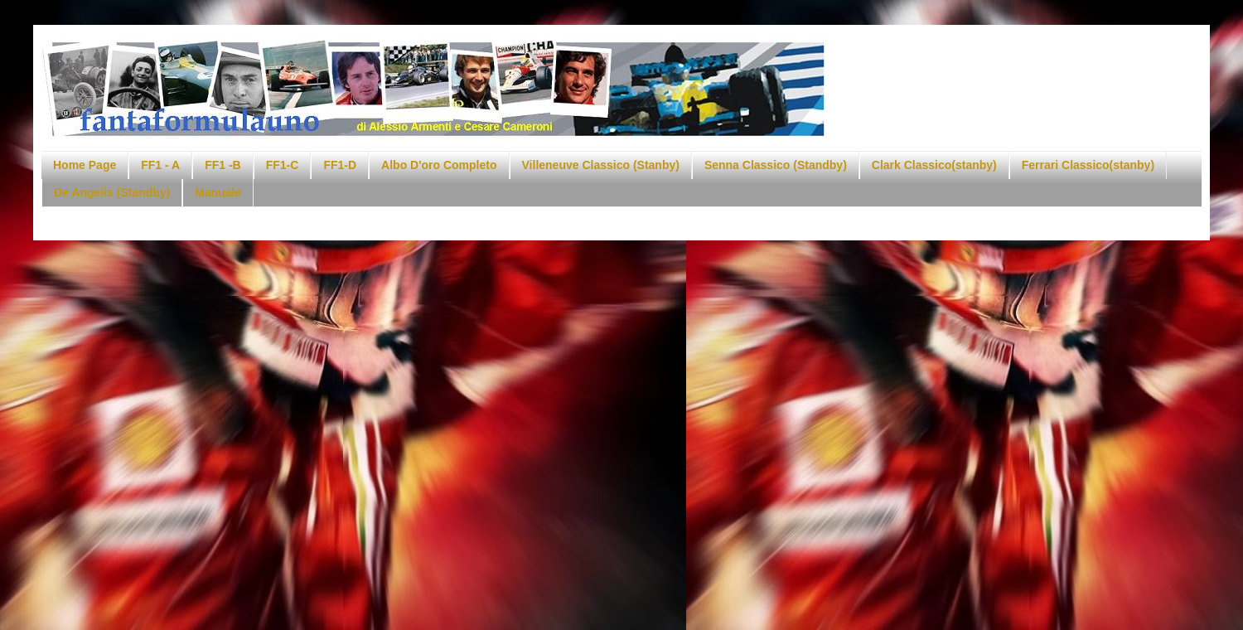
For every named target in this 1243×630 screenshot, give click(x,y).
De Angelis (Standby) (112, 192)
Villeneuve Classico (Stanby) (601, 165)
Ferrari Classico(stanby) (1088, 165)
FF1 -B (223, 165)
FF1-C (282, 165)
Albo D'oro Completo (438, 165)
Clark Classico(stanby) (934, 165)
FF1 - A (160, 165)
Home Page (84, 165)
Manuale (218, 192)
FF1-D (339, 165)
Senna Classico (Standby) (775, 165)
